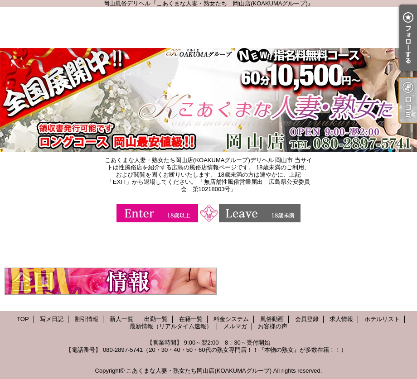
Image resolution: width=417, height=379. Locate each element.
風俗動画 (272, 319)
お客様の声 (272, 326)
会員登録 (307, 319)
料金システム (231, 319)
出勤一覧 (156, 319)
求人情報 (341, 319)
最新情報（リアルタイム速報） (171, 326)
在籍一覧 (191, 319)
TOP (23, 319)
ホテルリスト (382, 319)
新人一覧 (121, 319)
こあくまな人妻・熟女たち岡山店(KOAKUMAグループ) (199, 370)
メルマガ (235, 326)
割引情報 (86, 319)
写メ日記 (51, 319)
